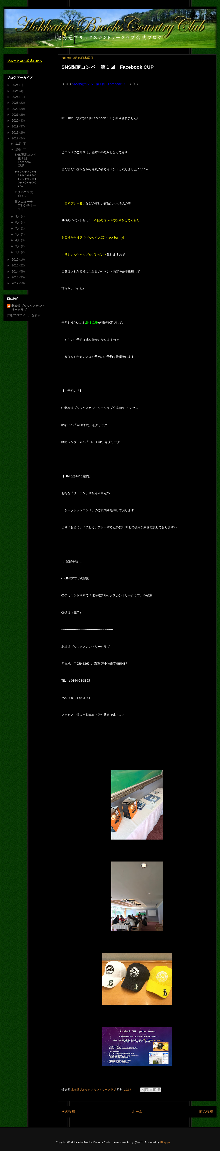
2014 (15, 271)
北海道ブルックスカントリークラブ (28, 307)
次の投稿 (68, 1111)
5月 (18, 234)
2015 (15, 265)
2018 (15, 132)
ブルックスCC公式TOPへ (24, 61)
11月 (18, 143)
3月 (18, 246)
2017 (15, 138)
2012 (15, 283)
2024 (15, 97)
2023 (15, 102)
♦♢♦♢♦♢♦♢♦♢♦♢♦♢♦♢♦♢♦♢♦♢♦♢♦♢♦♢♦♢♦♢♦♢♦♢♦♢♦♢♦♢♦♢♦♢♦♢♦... (26, 179)
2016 (15, 259)
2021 (15, 114)
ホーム (137, 1111)
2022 (15, 108)
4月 (18, 240)
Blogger (165, 1142)
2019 (15, 126)
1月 (18, 252)
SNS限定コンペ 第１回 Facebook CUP (27, 160)
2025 (15, 91)
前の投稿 (206, 1111)
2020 (15, 120)
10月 (18, 149)
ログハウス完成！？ (24, 193)
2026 (15, 85)
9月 (18, 216)
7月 (18, 228)
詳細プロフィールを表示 (24, 315)
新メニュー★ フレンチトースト (25, 205)
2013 (15, 277)
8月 (18, 222)
